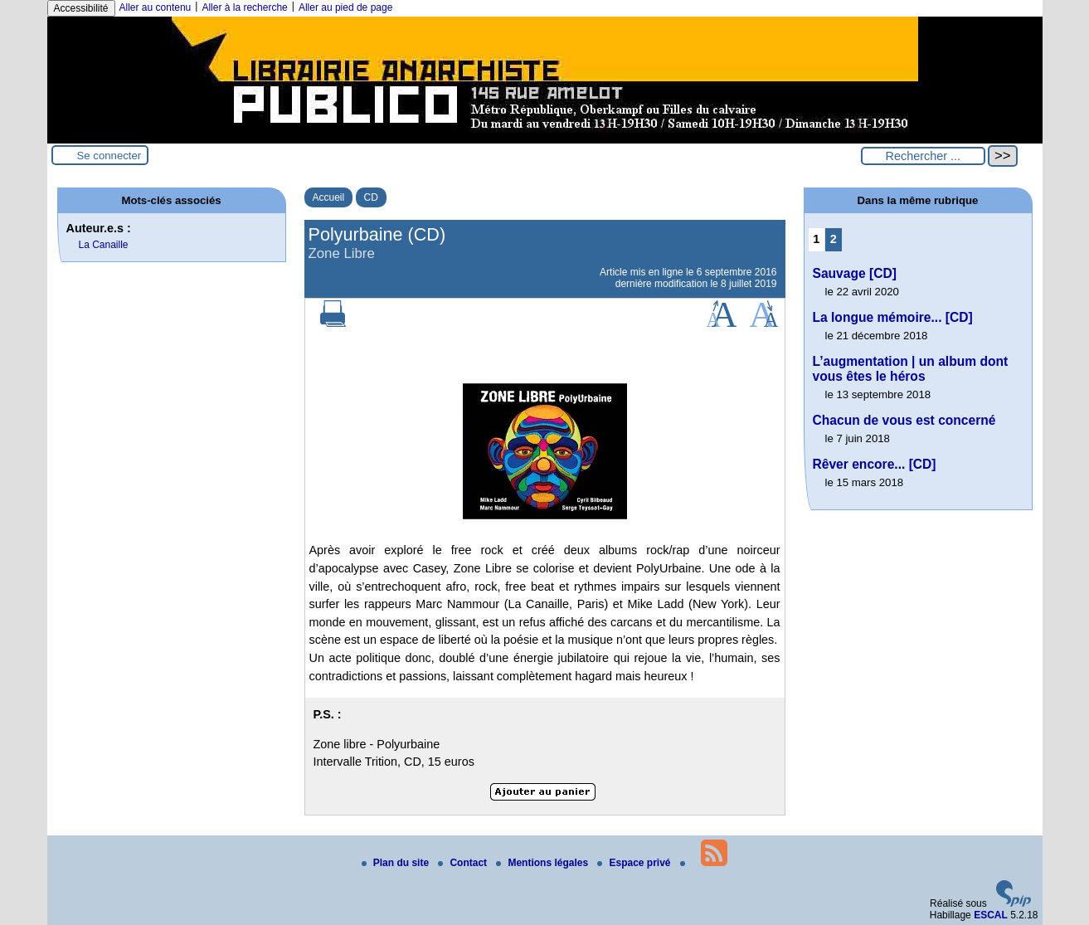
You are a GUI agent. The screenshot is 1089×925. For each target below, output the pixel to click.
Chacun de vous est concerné (904, 420)
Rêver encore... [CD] (874, 464)
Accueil (329, 197)
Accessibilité (81, 8)
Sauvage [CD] (855, 273)
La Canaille (104, 245)
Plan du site (397, 863)
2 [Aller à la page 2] (833, 239)
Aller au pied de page (345, 7)
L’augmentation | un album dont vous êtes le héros (911, 368)
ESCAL (991, 915)
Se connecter (109, 155)
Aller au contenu (155, 7)
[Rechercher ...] (923, 156)
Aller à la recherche (244, 7)
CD (371, 197)
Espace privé (635, 863)
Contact (463, 863)
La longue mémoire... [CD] (893, 317)
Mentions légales (543, 863)
